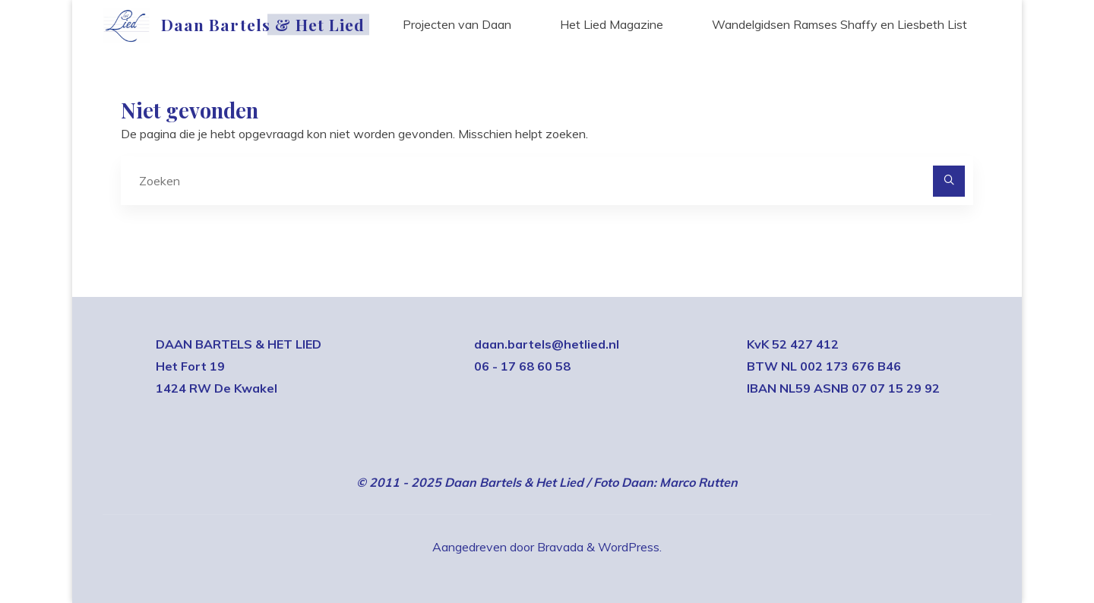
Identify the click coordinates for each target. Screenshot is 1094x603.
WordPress (628, 546)
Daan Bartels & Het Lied (263, 24)
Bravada (558, 546)
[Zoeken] (949, 181)
